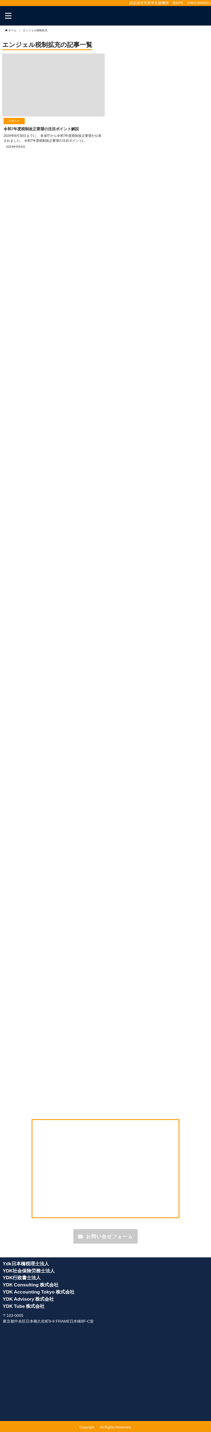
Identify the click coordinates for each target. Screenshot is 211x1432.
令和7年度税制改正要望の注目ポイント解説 (41, 129)
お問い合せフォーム (105, 1236)
